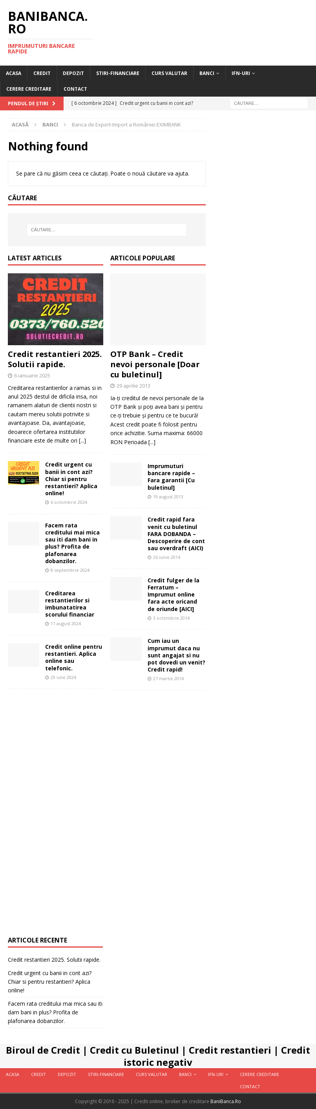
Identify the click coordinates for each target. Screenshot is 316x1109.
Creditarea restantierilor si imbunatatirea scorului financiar (69, 604)
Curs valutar (169, 73)
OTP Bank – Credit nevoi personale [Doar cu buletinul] (155, 364)
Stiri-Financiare (117, 73)
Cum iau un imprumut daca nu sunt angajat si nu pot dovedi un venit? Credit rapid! (176, 655)
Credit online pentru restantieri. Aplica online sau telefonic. (73, 657)
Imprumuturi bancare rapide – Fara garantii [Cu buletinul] (171, 476)
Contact (75, 89)
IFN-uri (241, 73)
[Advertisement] (158, 816)
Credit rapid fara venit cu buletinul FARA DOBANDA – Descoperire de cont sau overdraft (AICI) (176, 534)
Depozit (73, 73)
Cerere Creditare (28, 89)
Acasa (13, 73)
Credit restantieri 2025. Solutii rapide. (55, 359)
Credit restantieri (230, 1049)
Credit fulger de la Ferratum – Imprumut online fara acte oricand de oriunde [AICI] (173, 594)
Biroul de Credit (43, 1049)
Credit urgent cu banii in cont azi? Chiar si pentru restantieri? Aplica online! (71, 479)
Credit (42, 73)
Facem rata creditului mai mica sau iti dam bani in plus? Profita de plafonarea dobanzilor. (72, 543)
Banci (206, 73)
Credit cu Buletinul (134, 1049)
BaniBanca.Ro (225, 1101)
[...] (82, 440)
